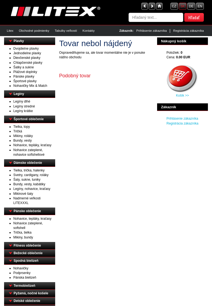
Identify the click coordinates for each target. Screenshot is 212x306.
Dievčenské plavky (26, 58)
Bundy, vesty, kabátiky (29, 184)
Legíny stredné (24, 106)
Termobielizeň (24, 286)
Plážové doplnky (25, 72)
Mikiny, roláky (23, 136)
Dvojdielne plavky (26, 48)
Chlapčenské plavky (27, 63)
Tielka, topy (21, 127)
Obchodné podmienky (34, 30)
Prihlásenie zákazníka (151, 30)
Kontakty (88, 30)
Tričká (17, 131)
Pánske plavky (23, 76)
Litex (10, 30)
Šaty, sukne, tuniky (26, 179)
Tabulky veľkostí (66, 30)
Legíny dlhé (21, 101)
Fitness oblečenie (27, 245)
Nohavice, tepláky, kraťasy (32, 145)
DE (191, 6)
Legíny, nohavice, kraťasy (31, 189)
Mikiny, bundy (23, 237)
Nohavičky (20, 268)
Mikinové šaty (23, 194)
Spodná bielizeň (26, 261)
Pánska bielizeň (24, 277)
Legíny (19, 94)
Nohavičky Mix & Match (30, 86)
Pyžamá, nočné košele (31, 293)
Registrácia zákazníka (188, 30)
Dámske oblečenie (28, 163)
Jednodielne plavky (27, 53)
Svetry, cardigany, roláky (31, 175)
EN (200, 6)
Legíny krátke (23, 111)
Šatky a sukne (23, 67)
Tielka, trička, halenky (29, 170)
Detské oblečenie (27, 301)
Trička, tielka (22, 232)
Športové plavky (24, 81)
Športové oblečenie (29, 119)
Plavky (19, 41)
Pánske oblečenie (27, 211)
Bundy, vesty (22, 140)
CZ (174, 6)
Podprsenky (21, 273)
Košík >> (182, 95)
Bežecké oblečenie (28, 253)
